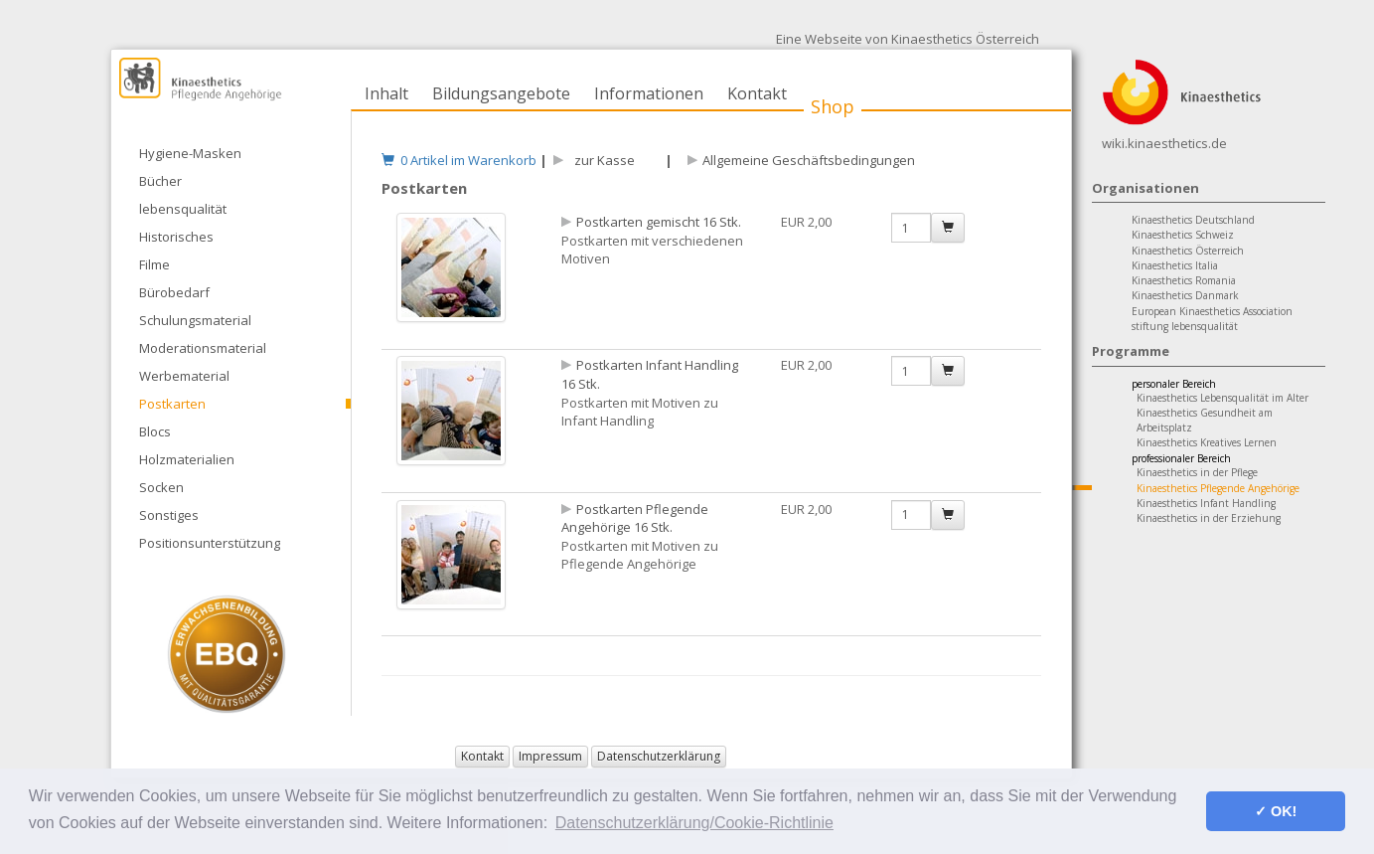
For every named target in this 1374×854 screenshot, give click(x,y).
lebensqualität (183, 209)
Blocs (155, 431)
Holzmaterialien (186, 459)
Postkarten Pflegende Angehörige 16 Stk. (634, 518)
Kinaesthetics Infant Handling (1206, 503)
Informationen (648, 93)
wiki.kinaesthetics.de (1164, 143)
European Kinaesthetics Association (1212, 311)
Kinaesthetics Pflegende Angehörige (1218, 488)
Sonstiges (169, 515)
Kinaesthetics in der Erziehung (1209, 518)
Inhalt (386, 93)
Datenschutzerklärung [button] (658, 756)
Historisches (176, 237)
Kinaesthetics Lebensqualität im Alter (1222, 398)
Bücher (160, 181)
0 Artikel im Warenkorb (459, 160)
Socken (161, 487)
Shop (832, 106)
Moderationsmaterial (202, 348)
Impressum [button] (550, 756)
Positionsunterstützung (209, 543)
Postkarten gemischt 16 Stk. (658, 222)
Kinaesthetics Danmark (1185, 295)
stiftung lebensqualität (1185, 326)
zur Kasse (601, 160)
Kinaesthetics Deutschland (1193, 220)
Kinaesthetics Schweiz (1183, 235)
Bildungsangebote (501, 93)
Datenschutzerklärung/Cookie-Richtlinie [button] (694, 822)
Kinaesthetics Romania (1184, 280)
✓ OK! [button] (1276, 811)
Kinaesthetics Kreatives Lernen (1207, 442)
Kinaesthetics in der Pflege (1197, 472)
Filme (154, 264)
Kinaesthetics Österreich (1188, 250)
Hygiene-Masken (190, 153)
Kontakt (757, 93)
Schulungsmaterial (195, 320)
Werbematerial (184, 376)
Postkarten (172, 404)
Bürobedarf (174, 292)
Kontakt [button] (482, 756)
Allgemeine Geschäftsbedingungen (808, 160)
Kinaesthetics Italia (1175, 265)
